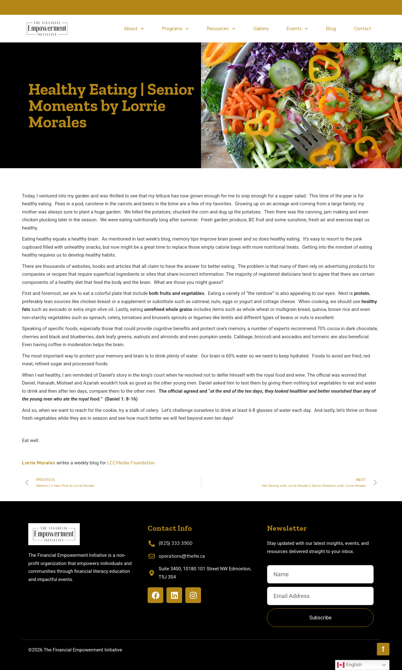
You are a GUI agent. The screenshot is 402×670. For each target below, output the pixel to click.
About (134, 29)
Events (297, 29)
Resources (221, 29)
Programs (175, 29)
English (349, 665)
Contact (362, 28)
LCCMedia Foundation (131, 463)
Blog (331, 28)
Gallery (261, 28)
